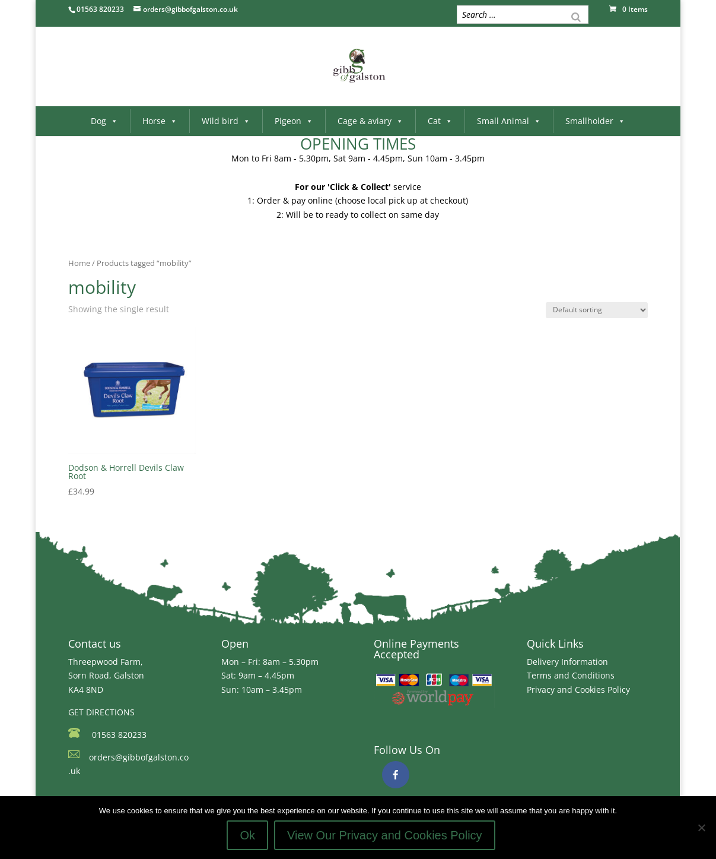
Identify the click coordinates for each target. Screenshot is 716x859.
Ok (247, 835)
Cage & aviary (370, 120)
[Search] (576, 16)
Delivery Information (567, 661)
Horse (159, 120)
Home (79, 263)
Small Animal (509, 120)
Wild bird (226, 120)
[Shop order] (597, 310)
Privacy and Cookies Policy (578, 689)
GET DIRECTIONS (101, 712)
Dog (104, 120)
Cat (440, 120)
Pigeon (294, 120)
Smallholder (595, 120)
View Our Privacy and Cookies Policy (384, 835)
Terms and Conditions (571, 675)
